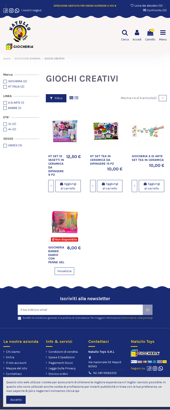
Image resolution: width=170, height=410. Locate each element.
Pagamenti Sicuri (60, 363)
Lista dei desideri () (147, 6)
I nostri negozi (31, 10)
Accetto (16, 400)
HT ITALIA (16, 86)
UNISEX (15, 145)
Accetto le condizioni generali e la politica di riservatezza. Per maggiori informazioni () (88, 318)
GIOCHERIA (17, 81)
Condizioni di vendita (63, 352)
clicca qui (72, 391)
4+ (12, 129)
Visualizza (64, 271)
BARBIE (14, 108)
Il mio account (16, 363)
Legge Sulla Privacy (62, 369)
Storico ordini (58, 374)
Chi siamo (13, 352)
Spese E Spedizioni (61, 358)
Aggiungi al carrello (68, 186)
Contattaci (14, 374)
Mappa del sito (16, 369)
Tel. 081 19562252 (105, 373)
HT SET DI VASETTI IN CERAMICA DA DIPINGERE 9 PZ (56, 165)
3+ (12, 124)
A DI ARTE (16, 102)
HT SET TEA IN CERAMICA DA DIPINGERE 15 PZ (102, 160)
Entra (10, 358)
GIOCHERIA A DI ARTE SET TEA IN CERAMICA (148, 158)
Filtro (56, 98)
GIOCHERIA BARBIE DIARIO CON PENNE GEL (56, 255)
